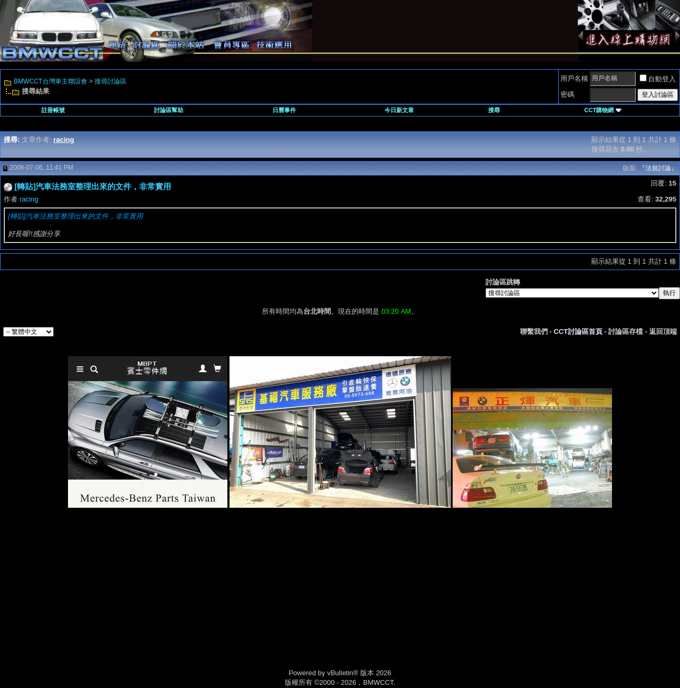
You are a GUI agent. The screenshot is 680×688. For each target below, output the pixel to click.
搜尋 (494, 110)
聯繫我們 (534, 331)
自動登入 (658, 79)
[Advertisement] (249, 600)
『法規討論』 (658, 168)
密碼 (567, 94)
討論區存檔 (625, 331)
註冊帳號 (53, 110)
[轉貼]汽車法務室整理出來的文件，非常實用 (75, 216)
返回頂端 (663, 331)
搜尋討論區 (110, 81)
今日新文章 (399, 110)
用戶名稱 (574, 78)
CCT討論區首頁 (578, 331)
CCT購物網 (603, 110)
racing (29, 199)
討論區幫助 (168, 110)
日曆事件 (284, 110)
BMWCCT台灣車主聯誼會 (50, 81)
